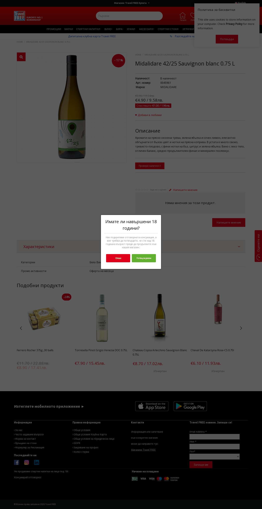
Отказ (118, 258)
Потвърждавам (144, 258)
